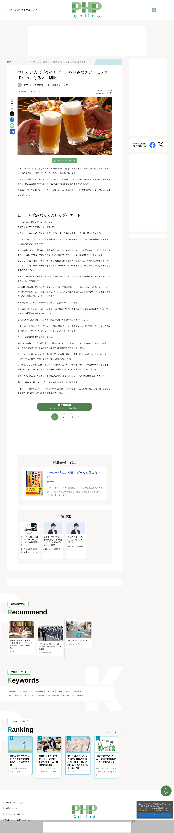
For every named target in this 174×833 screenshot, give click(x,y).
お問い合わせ (11, 808)
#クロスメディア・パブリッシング (21, 696)
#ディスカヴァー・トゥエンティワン (61, 696)
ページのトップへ (166, 792)
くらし (107, 62)
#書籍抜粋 (12, 691)
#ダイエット (33, 92)
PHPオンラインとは (14, 803)
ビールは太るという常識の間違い (64, 406)
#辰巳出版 (50, 691)
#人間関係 (23, 691)
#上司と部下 (78, 691)
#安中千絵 (22, 92)
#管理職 (80, 696)
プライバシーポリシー (147, 810)
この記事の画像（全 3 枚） (66, 161)
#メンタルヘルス (37, 691)
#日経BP (41, 696)
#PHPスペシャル (64, 691)
